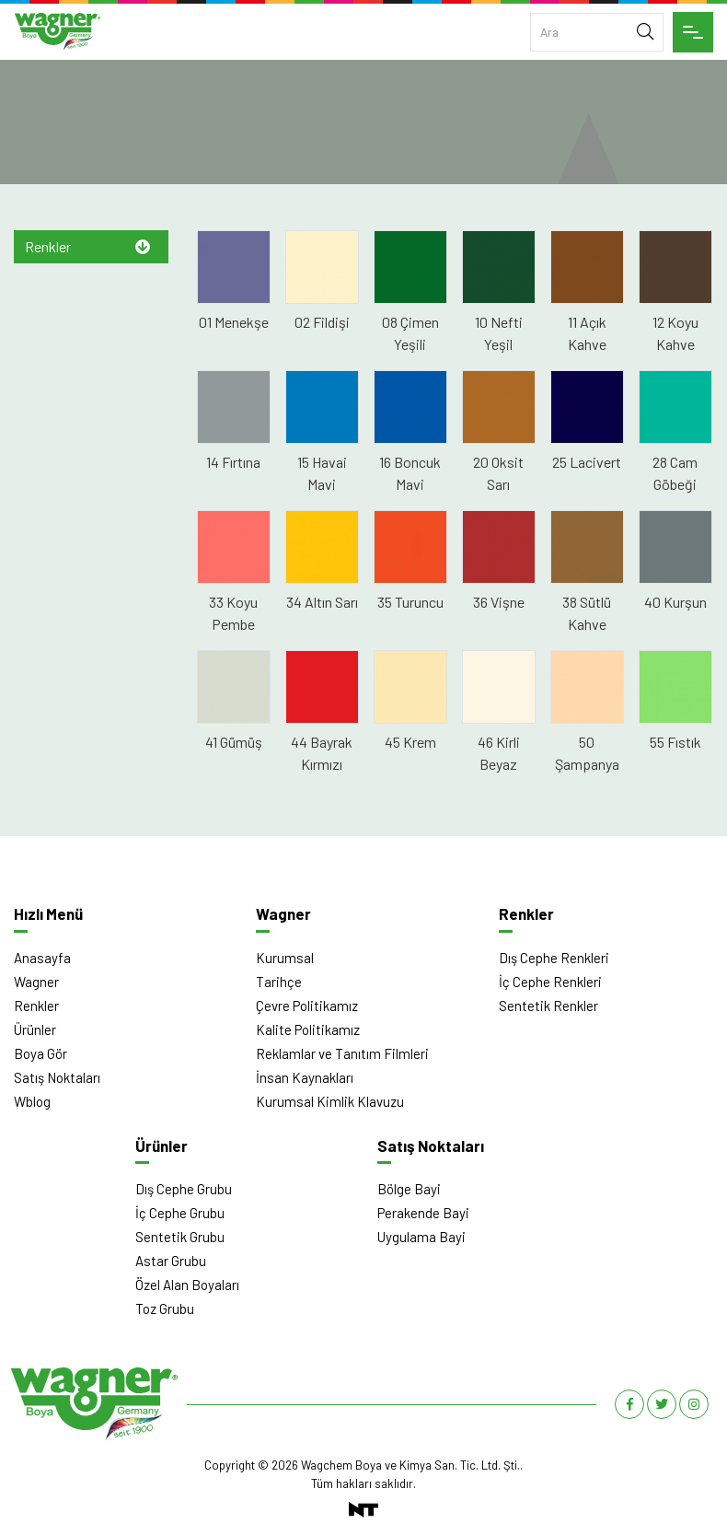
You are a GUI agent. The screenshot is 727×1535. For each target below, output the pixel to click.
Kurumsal (285, 957)
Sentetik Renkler (548, 1005)
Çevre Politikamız (307, 1005)
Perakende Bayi (423, 1212)
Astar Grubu (170, 1260)
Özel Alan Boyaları (187, 1284)
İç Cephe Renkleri (550, 981)
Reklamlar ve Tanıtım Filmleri (342, 1053)
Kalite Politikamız (308, 1029)
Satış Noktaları (57, 1077)
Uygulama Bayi (421, 1236)
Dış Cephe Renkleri (554, 957)
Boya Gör (40, 1053)
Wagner (36, 981)
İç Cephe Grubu (180, 1212)
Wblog (32, 1101)
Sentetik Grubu (180, 1236)
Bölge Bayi (409, 1188)
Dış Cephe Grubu (183, 1188)
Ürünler (35, 1029)
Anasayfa (42, 957)
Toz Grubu (164, 1308)
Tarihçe (279, 981)
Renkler (48, 246)
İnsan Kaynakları (304, 1077)
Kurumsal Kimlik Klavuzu (330, 1101)
